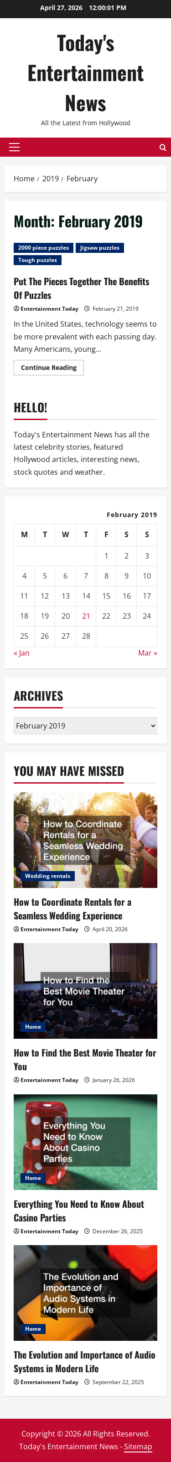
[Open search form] (163, 147)
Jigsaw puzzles (99, 247)
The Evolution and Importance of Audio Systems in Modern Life (84, 1361)
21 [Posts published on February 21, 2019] (86, 616)
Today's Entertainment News (85, 72)
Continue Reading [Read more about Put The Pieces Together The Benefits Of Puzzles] (52, 369)
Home (33, 1027)
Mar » (147, 653)
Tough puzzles (37, 260)
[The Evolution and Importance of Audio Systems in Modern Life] (85, 1293)
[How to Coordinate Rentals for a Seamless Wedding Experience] (85, 840)
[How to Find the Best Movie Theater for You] (85, 991)
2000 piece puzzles (43, 247)
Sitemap (138, 1446)
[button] (14, 147)
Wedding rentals (47, 876)
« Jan (22, 653)
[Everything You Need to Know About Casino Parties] (85, 1142)
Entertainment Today (49, 309)
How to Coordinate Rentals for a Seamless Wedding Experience (72, 908)
